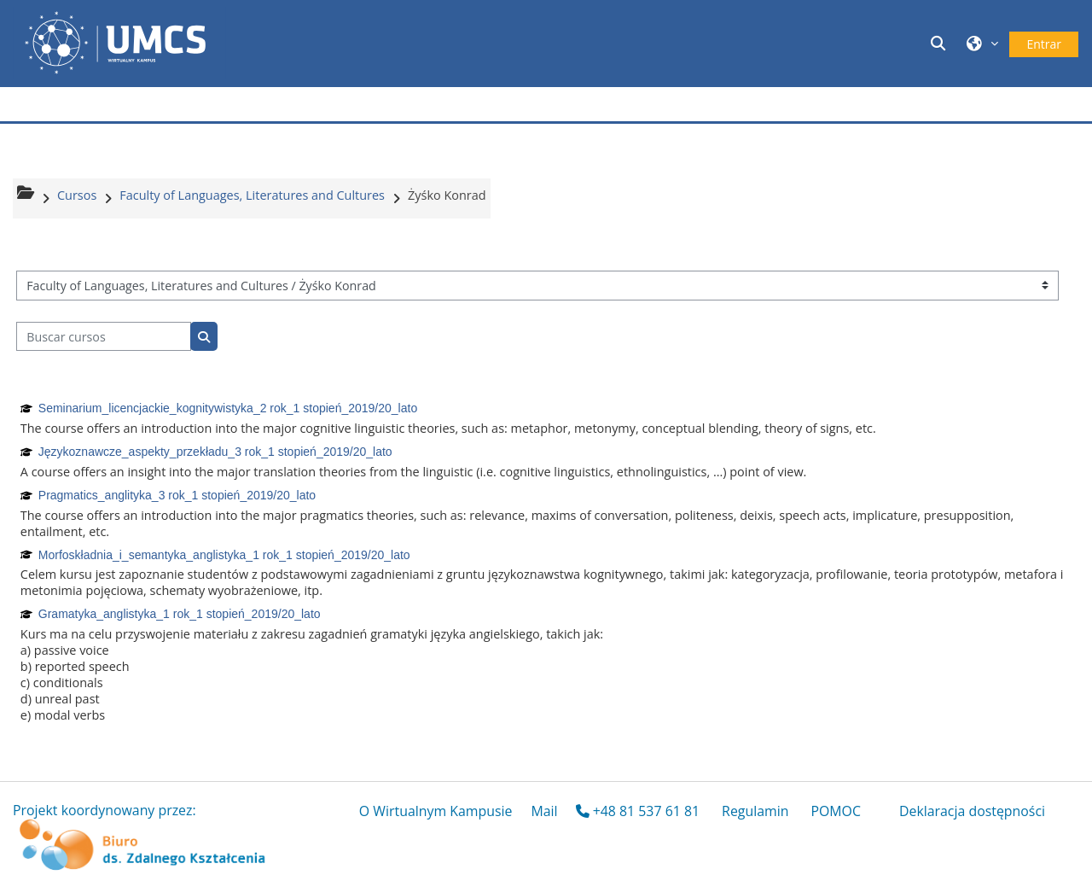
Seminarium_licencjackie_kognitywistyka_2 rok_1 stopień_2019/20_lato (227, 408)
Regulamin (755, 811)
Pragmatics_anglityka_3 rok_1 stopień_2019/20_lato (177, 495)
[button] (940, 43)
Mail (544, 811)
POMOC (835, 811)
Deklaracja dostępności (972, 811)
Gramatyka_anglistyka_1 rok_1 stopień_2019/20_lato (179, 614)
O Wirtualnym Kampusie (436, 811)
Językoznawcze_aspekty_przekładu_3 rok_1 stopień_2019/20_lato (215, 451)
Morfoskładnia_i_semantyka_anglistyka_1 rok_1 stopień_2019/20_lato (224, 555)
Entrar (1043, 44)
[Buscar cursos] (103, 337)
